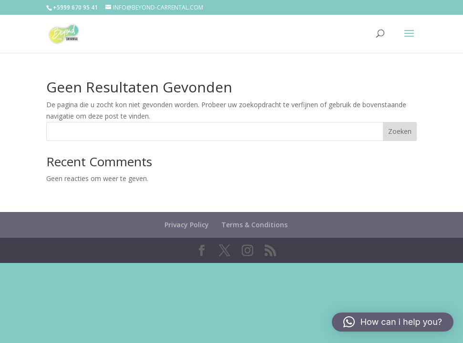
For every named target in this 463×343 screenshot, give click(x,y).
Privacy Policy (187, 224)
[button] (392, 322)
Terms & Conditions (254, 224)
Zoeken (400, 131)
